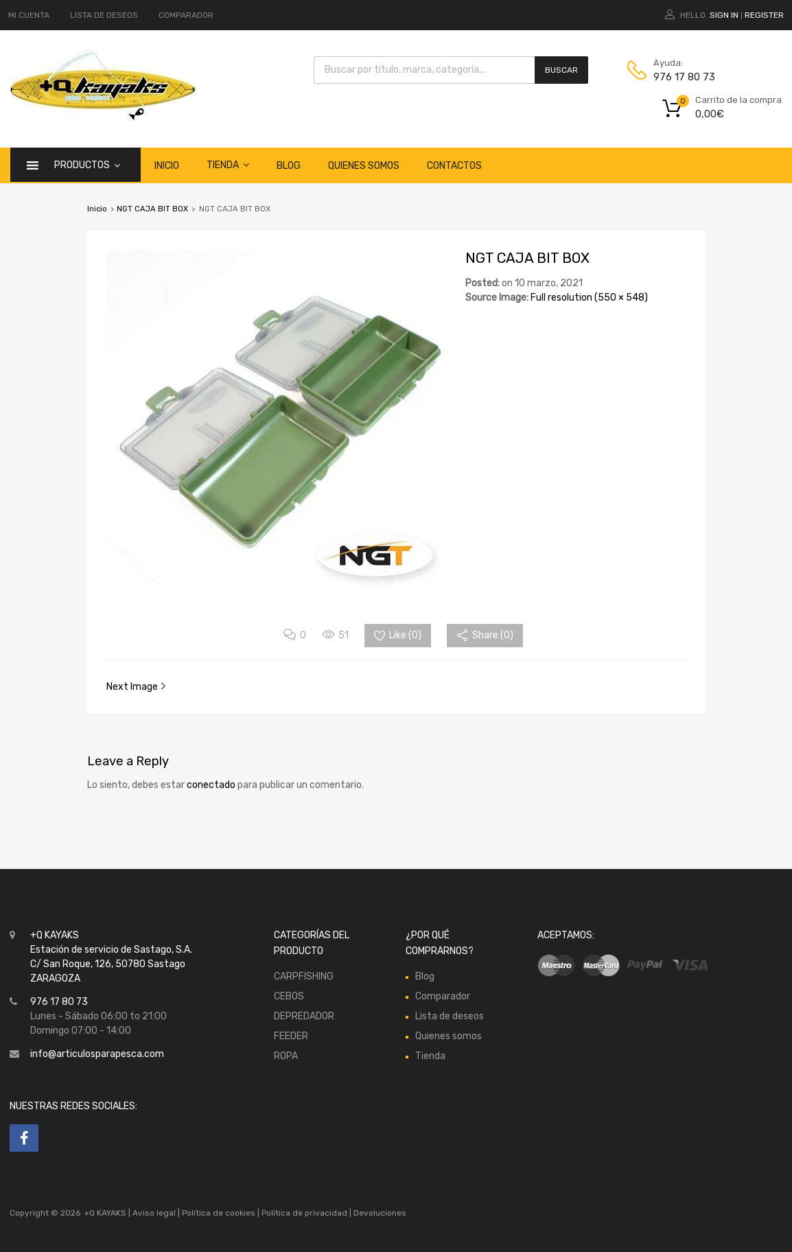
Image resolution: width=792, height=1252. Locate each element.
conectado (211, 785)
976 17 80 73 (684, 77)
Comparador (442, 996)
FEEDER (291, 1036)
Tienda (228, 165)
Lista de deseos (449, 1016)
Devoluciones (378, 1213)
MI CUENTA (28, 15)
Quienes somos (363, 166)
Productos (87, 165)
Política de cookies (218, 1213)
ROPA (286, 1056)
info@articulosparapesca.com (97, 1054)
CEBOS (289, 996)
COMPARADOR (186, 15)
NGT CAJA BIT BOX (152, 209)
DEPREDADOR (304, 1016)
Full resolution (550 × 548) (589, 297)
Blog (289, 166)
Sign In (724, 15)
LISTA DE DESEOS (104, 15)
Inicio (166, 166)
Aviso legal (154, 1213)
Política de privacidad (305, 1213)
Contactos (454, 166)
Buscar (561, 70)
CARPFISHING (304, 976)
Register (764, 15)
